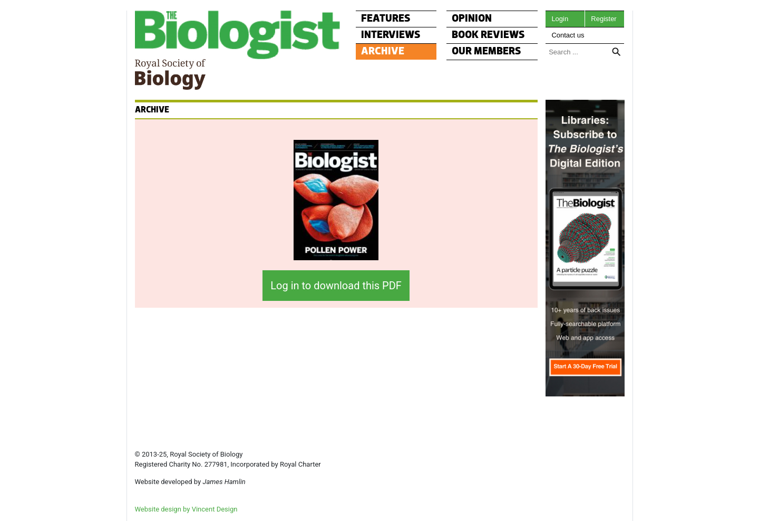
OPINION (472, 18)
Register (603, 19)
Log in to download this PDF (336, 285)
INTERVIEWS (391, 35)
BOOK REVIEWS (488, 35)
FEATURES (386, 18)
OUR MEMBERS (486, 51)
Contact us (567, 35)
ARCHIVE (382, 51)
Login (559, 19)
